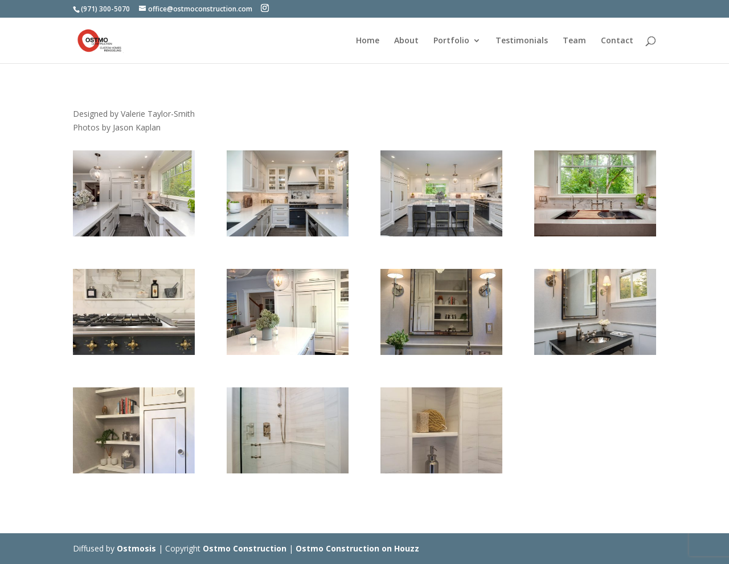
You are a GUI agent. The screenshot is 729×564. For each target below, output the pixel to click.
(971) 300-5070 (105, 9)
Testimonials (521, 41)
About (406, 41)
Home (367, 41)
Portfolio (451, 41)
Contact (617, 41)
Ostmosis (136, 548)
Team (574, 41)
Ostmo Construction (244, 548)
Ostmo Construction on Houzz (357, 548)
